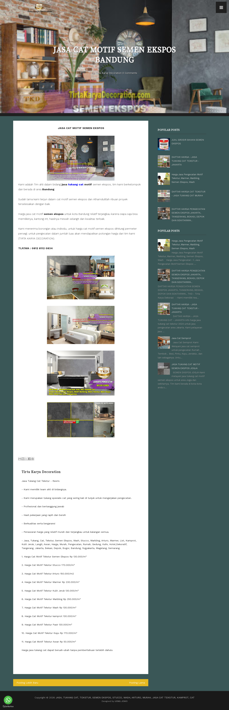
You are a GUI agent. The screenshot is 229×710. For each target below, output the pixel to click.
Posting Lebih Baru (27, 682)
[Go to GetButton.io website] (8, 706)
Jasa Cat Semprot (181, 338)
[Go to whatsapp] (8, 700)
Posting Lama (137, 682)
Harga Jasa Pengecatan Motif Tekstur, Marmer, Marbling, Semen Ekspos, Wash (187, 178)
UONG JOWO (121, 701)
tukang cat (75, 184)
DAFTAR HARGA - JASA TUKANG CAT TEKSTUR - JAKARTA (185, 161)
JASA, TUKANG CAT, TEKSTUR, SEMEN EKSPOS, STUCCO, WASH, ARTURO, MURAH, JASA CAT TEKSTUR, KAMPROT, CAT (125, 697)
